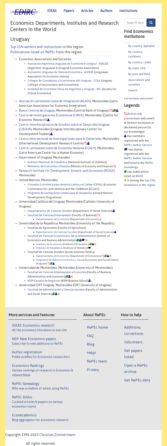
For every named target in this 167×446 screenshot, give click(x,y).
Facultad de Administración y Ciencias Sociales (56, 289)
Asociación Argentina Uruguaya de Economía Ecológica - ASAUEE (68, 63)
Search (132, 90)
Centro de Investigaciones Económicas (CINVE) (51, 115)
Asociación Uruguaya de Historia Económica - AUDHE (60, 72)
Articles (87, 11)
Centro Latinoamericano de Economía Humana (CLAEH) (57, 148)
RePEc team (97, 361)
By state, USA (136, 68)
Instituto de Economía (49, 244)
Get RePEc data (137, 380)
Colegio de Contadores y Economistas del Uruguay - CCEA (64, 80)
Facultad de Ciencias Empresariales (49, 215)
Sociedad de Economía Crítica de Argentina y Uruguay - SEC (64, 89)
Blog (91, 344)
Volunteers (133, 342)
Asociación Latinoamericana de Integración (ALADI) (55, 101)
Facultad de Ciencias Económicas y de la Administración (62, 235)
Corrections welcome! (138, 98)
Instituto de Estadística (49, 247)
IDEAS (52, 11)
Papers (68, 11)
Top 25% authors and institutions (36, 47)
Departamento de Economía (52, 219)
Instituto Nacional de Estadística (47, 162)
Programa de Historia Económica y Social (60, 259)
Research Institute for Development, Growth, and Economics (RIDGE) (67, 170)
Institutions (128, 11)
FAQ (90, 336)
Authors (106, 11)
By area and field (139, 74)
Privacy (93, 369)
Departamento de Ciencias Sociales (50, 210)
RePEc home (97, 327)
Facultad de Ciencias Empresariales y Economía (57, 272)
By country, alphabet (141, 46)
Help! (91, 353)
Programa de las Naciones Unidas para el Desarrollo (60, 193)
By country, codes (139, 62)
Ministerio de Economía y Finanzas (49, 166)
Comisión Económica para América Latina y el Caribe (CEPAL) (65, 184)
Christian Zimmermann (57, 435)
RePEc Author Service (138, 145)
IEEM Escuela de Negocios (44, 280)
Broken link (134, 113)
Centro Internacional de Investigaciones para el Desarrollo (60, 138)
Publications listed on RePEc (32, 52)
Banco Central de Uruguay (37, 110)
